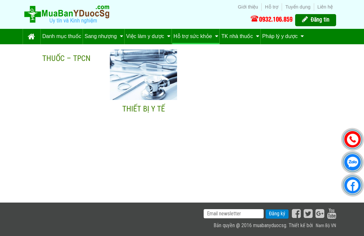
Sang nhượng (104, 36)
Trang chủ (31, 36)
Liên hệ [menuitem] (325, 7)
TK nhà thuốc (240, 36)
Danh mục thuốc (61, 36)
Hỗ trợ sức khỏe (195, 36)
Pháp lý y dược (283, 36)
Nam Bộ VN (326, 225)
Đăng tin (320, 19)
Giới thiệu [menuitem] (248, 7)
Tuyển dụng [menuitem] (297, 7)
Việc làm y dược (148, 36)
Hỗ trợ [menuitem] (271, 7)
